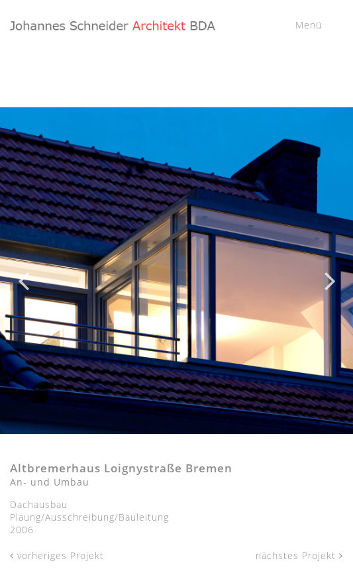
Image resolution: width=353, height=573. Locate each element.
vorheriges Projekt (57, 555)
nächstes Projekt (299, 555)
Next (329, 271)
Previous (23, 271)
